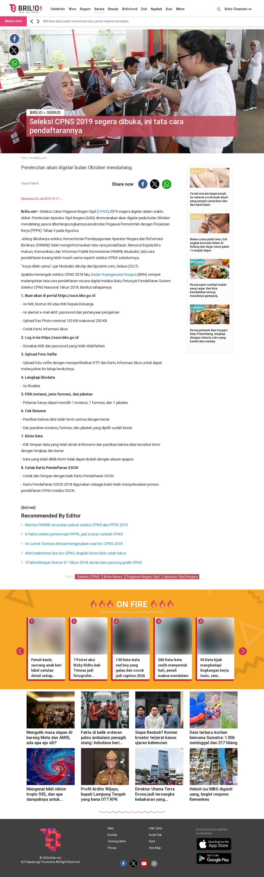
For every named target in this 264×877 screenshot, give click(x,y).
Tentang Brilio (117, 841)
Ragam (85, 9)
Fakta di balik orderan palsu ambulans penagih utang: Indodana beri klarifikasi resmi (103, 738)
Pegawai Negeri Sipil (143, 577)
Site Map (155, 848)
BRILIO (36, 112)
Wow (72, 9)
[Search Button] (219, 10)
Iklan (111, 828)
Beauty (113, 9)
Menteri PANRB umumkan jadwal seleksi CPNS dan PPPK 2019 (76, 525)
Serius (99, 9)
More (180, 9)
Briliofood (129, 9)
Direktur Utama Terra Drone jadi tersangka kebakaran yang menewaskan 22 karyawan (155, 795)
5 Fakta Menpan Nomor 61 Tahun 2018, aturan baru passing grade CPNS (83, 562)
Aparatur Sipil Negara (181, 577)
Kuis (169, 9)
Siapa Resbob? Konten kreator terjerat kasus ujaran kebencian (156, 737)
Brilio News (113, 577)
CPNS (103, 211)
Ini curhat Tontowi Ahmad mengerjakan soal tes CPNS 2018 (74, 543)
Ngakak (156, 9)
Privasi (112, 848)
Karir (152, 841)
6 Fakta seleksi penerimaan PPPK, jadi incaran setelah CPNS (74, 534)
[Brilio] (25, 8)
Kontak (112, 835)
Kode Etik (155, 835)
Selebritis (58, 9)
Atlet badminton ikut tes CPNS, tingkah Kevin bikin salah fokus (75, 553)
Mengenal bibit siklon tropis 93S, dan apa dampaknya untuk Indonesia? (46, 795)
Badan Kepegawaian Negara (114, 274)
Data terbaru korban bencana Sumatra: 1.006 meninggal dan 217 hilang (213, 737)
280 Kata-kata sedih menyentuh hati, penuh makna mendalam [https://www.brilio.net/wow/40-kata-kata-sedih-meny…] (86, 21)
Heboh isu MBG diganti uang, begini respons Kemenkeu (211, 794)
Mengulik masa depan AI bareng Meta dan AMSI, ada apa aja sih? (49, 737)
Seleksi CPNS (88, 577)
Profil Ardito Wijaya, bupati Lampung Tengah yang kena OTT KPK (103, 794)
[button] (32, 21)
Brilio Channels (238, 9)
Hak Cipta (155, 828)
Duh (144, 9)
